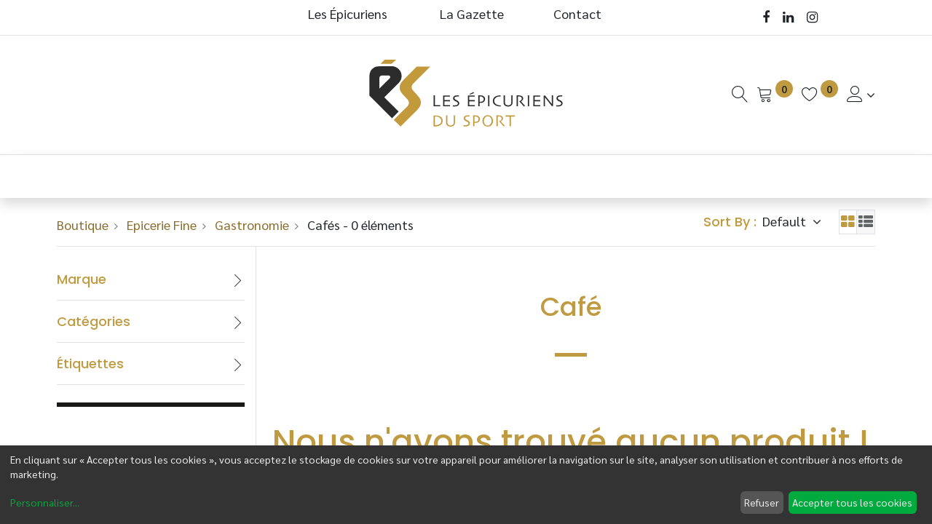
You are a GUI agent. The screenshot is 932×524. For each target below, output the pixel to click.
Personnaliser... (44, 502)
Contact (577, 13)
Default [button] (785, 221)
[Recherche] (740, 94)
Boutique (82, 224)
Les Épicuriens (347, 13)
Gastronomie (252, 224)
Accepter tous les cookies (852, 502)
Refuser (761, 502)
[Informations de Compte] (861, 94)
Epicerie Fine (162, 224)
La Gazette (473, 13)
